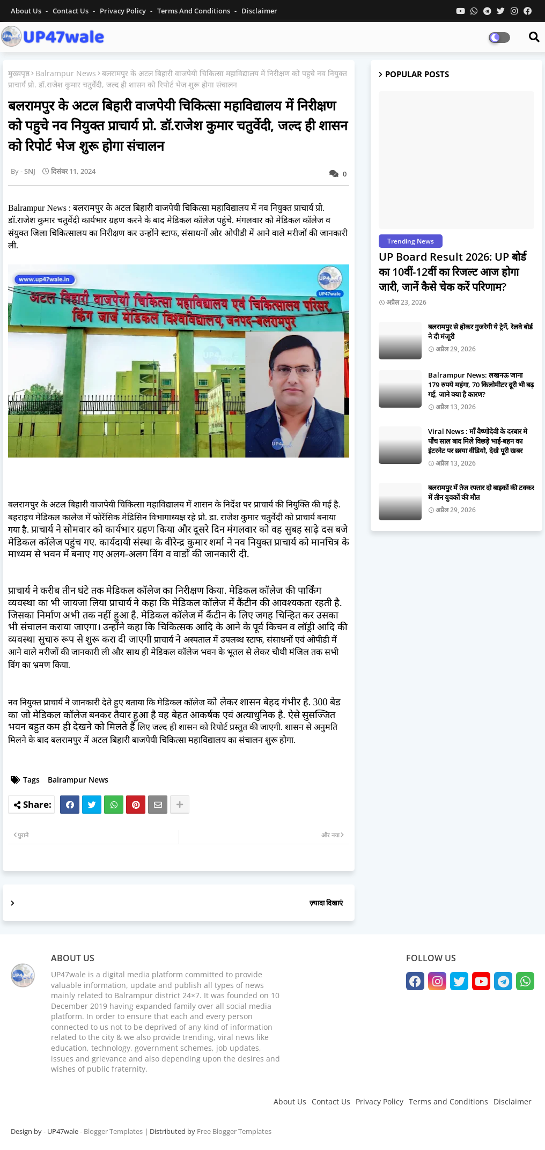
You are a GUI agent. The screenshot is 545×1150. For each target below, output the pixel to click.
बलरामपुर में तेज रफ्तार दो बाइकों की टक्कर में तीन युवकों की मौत (481, 492)
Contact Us (331, 1101)
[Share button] (179, 804)
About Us (27, 11)
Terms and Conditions (448, 1101)
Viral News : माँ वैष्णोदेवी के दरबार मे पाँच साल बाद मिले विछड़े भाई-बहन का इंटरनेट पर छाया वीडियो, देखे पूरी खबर (477, 440)
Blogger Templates (113, 1131)
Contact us (71, 11)
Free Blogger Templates (234, 1131)
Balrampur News (65, 73)
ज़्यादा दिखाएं (326, 903)
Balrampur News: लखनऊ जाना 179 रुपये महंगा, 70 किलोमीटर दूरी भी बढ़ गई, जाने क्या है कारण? (481, 384)
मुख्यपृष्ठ (19, 73)
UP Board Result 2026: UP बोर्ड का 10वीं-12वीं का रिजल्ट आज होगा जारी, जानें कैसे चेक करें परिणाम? (452, 271)
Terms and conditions (194, 11)
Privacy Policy (124, 11)
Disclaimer (259, 11)
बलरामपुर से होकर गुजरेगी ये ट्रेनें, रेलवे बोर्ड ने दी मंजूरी (480, 331)
